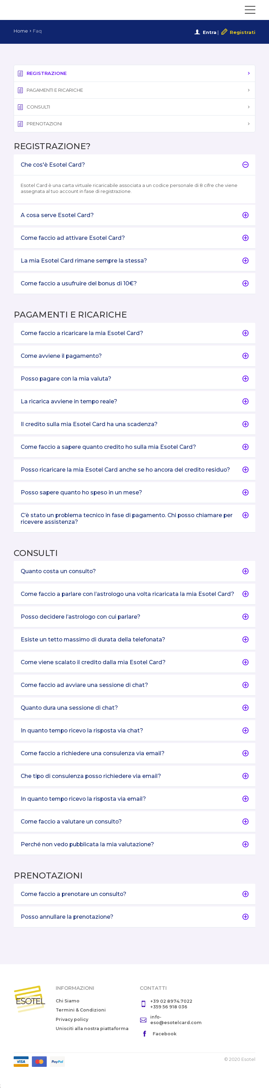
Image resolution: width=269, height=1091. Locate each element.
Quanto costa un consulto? (134, 572)
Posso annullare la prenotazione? (134, 919)
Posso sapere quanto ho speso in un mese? (134, 493)
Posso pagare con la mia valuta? (134, 379)
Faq (37, 31)
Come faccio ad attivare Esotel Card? (134, 238)
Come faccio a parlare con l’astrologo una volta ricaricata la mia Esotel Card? (134, 595)
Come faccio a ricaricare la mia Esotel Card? (134, 333)
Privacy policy (72, 1021)
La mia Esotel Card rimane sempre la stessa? (134, 261)
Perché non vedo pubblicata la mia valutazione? (134, 846)
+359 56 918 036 (169, 1009)
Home (21, 31)
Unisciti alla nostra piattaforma (78, 1034)
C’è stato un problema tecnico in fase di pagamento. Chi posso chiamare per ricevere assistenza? (134, 519)
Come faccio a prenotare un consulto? (134, 896)
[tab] (134, 164)
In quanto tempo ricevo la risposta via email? (134, 801)
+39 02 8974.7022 (172, 1003)
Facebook (165, 1036)
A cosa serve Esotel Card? (134, 215)
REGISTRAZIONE (42, 73)
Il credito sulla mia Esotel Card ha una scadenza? (134, 425)
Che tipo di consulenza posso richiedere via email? (134, 778)
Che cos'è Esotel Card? (134, 164)
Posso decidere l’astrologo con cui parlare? (134, 618)
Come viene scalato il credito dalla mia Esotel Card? (134, 664)
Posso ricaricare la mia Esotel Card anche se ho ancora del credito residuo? (134, 470)
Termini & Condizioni (81, 1012)
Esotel (42, 10)
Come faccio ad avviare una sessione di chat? (134, 686)
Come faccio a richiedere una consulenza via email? (134, 755)
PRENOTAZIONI (40, 124)
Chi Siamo (68, 1003)
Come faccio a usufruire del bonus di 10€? (134, 283)
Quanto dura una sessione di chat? (134, 709)
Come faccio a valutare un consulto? (134, 823)
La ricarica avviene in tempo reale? (134, 402)
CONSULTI (34, 107)
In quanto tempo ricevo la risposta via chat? (134, 732)
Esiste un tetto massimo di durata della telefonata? (134, 641)
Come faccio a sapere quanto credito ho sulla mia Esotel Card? (134, 447)
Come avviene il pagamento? (134, 356)
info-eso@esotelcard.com (176, 1022)
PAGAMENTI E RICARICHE (51, 90)
